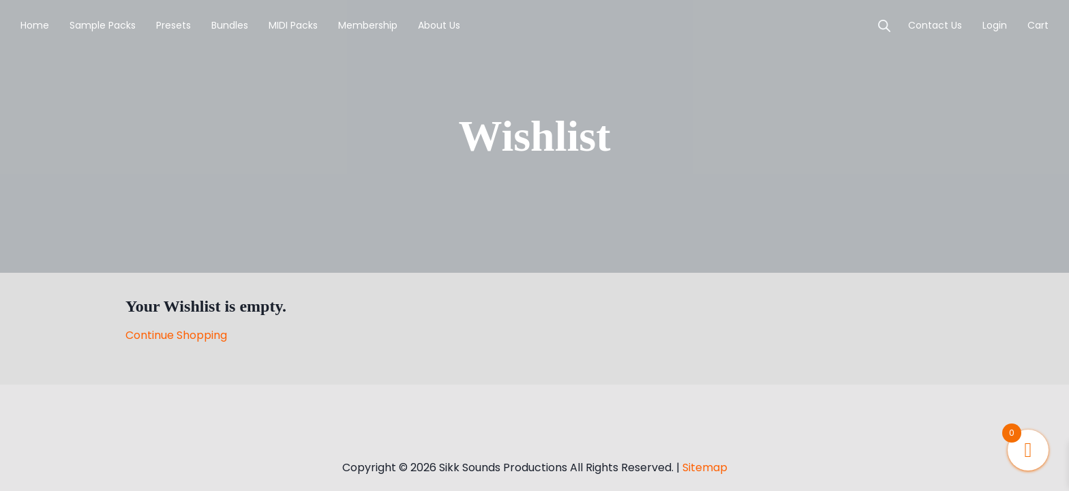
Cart (1038, 25)
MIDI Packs (293, 25)
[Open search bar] (884, 26)
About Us (439, 25)
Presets (173, 25)
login (994, 25)
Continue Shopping (176, 335)
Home (34, 25)
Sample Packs (103, 25)
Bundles (229, 25)
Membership (367, 25)
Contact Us (935, 25)
